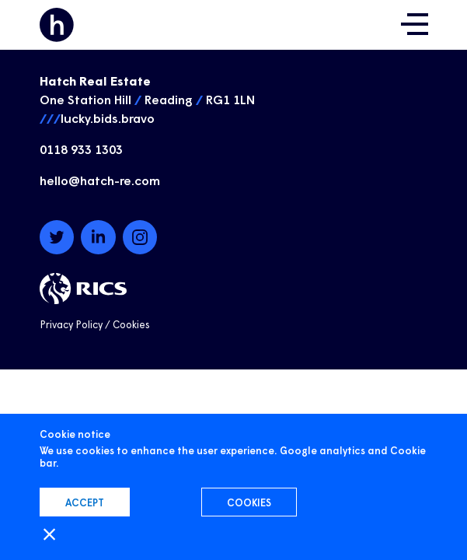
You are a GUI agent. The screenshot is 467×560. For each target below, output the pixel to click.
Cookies (131, 324)
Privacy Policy (71, 324)
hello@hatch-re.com (100, 179)
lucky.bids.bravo (108, 117)
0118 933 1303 (81, 148)
